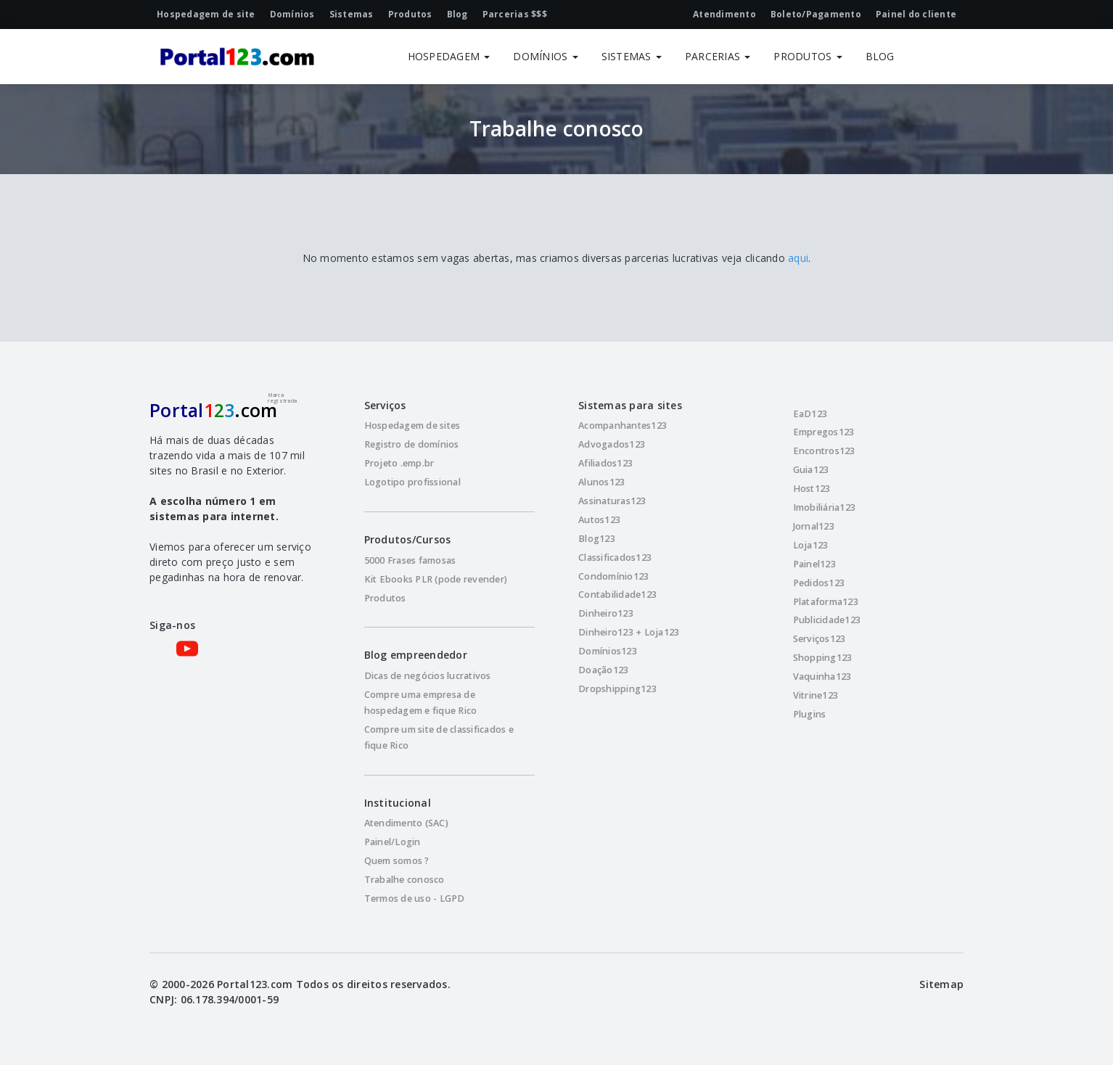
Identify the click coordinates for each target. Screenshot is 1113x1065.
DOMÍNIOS (545, 56)
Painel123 (814, 564)
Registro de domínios (411, 444)
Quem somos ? (397, 861)
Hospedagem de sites (412, 425)
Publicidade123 (827, 620)
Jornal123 (813, 526)
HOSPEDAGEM (449, 56)
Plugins (809, 714)
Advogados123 (611, 444)
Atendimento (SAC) (406, 823)
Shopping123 (823, 657)
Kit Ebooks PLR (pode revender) (436, 579)
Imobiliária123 (824, 507)
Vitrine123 (816, 695)
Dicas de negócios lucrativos (427, 676)
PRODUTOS (807, 56)
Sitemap (941, 984)
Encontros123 (824, 451)
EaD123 (810, 414)
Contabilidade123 (617, 594)
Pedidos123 (819, 583)
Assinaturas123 (612, 501)
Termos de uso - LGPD (414, 898)
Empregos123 (824, 432)
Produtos (385, 598)
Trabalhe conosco (404, 879)
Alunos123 (601, 482)
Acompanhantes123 (622, 425)
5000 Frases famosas (410, 560)
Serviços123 (819, 639)
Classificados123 (615, 557)
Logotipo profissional (412, 482)
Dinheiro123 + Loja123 (628, 632)
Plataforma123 (825, 602)
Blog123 (596, 538)
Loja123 (811, 545)
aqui (798, 258)
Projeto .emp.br (399, 463)
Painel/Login (392, 842)
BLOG (880, 56)
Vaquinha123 (822, 676)
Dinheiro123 (605, 613)
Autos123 (599, 520)
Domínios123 (607, 651)
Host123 (812, 488)
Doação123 (603, 670)
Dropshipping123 (617, 689)
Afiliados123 (605, 463)
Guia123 (811, 470)
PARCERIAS (718, 56)
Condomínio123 (613, 576)
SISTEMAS (631, 56)
